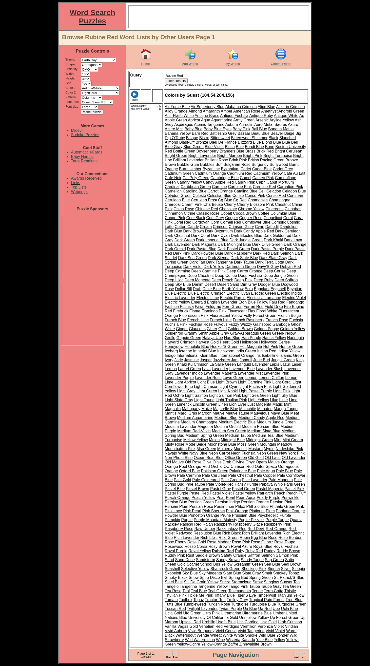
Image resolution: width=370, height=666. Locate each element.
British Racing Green (266, 160)
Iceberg (171, 351)
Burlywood (279, 164)
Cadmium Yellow (268, 173)
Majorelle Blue (225, 409)
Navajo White (176, 453)
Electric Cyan (238, 293)
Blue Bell (290, 142)
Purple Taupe (277, 520)
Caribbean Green (196, 187)
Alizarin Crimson (290, 107)
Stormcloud (242, 582)
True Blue (294, 600)
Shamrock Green (225, 569)
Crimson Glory (241, 227)
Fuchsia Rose (201, 324)
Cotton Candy (187, 227)
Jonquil (246, 360)
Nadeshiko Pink (289, 449)
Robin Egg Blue (253, 537)
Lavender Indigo (189, 373)
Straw (258, 582)
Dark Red (261, 253)
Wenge (203, 635)
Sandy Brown (228, 560)
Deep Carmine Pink (208, 271)
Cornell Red (230, 222)
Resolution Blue (207, 533)
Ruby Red (254, 551)
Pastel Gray (220, 489)
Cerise (238, 195)
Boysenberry (207, 151)
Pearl (230, 497)
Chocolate (228, 209)
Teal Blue (199, 591)
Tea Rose (173, 591)
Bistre (204, 138)
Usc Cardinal (248, 622)
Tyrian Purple (230, 609)
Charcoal (173, 204)
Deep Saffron (286, 280)
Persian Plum (176, 506)
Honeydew (174, 346)
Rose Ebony (175, 542)
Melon (214, 440)
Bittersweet (220, 138)
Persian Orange (255, 502)
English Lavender (222, 302)
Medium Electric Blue (236, 422)
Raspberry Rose (179, 529)
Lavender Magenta (220, 373)
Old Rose (193, 462)
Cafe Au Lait (294, 173)
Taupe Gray (271, 586)
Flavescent (237, 311)
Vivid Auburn (176, 631)
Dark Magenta (204, 244)
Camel (245, 178)
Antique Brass (207, 116)
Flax (251, 311)
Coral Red (182, 222)
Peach (279, 493)
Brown (170, 164)
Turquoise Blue (263, 604)
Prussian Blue (244, 515)
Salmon (268, 555)
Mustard (255, 449)
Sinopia (298, 569)
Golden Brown (240, 329)
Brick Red (264, 151)
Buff (218, 164)
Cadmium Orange (210, 173)
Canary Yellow (189, 182)
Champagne (279, 200)
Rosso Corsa (196, 546)
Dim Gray (248, 284)
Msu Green (206, 449)
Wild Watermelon (200, 640)
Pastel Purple (176, 493)
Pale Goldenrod (206, 480)
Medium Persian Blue (260, 426)
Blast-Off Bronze (193, 142)
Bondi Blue (254, 147)
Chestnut (283, 204)
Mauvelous (259, 413)
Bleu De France (223, 142)
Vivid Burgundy (201, 631)
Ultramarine (231, 613)
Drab (197, 289)
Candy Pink (245, 182)
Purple (187, 520)
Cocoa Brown (245, 213)
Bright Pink (252, 155)
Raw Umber (205, 529)
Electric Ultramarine (264, 298)
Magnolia (173, 409)
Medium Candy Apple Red (261, 418)
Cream (206, 227)
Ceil (261, 191)
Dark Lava (293, 240)
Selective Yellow (195, 569)
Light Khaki (228, 391)
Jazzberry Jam (225, 360)
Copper (231, 218)
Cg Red (240, 200)
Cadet (245, 169)
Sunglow (271, 582)
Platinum (257, 511)
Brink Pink (238, 160)
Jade (179, 360)
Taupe (254, 586)
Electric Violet (294, 298)
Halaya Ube (212, 338)
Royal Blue (262, 546)
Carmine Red (264, 187)
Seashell (172, 569)
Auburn (231, 124)
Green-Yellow (283, 333)
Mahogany (191, 409)
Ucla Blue (289, 609)
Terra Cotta (273, 591)
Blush (230, 147)
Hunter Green (291, 346)
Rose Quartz (262, 542)
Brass (250, 151)
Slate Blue (232, 573)
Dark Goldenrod (277, 235)
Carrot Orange (220, 191)
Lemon (251, 378)
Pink (300, 506)
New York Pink (292, 453)
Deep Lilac (174, 280)
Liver (242, 404)
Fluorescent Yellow (226, 315)
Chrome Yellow (251, 209)
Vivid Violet (275, 631)
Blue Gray (173, 147)
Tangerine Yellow (213, 586)
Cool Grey (215, 218)
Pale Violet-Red (220, 484)
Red (242, 529)
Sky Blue (190, 573)
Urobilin (208, 622)
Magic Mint (281, 404)
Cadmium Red (239, 173)
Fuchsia (296, 320)
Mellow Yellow (195, 440)
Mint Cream (293, 440)
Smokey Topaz (286, 573)
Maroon (205, 413)
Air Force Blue (177, 107)
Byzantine (211, 169)
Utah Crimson (290, 622)
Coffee (264, 213)
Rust (190, 555)
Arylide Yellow (282, 120)
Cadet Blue (262, 169)
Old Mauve (174, 462)
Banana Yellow (178, 133)
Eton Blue (246, 302)
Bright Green (176, 155)
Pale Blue (284, 471)
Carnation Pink (290, 187)
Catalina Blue (245, 191)
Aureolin (246, 124)
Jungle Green (283, 360)
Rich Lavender (186, 537)
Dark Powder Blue (207, 253)
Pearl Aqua (245, 497)
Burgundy (260, 164)
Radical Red (190, 524)
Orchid (216, 466)
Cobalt (226, 213)
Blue (277, 142)
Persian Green (201, 502)
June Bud (261, 360)
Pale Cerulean (214, 475)
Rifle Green (228, 537)
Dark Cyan (220, 235)
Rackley (172, 524)
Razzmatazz (227, 529)
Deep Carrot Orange (244, 271)
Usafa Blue (226, 622)
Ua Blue (250, 609)
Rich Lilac (208, 537)
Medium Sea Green (229, 431)
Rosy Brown (219, 546)
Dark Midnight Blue (234, 244)
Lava (206, 369)
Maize (206, 409)
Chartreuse (213, 204)
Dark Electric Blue (246, 235)
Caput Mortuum (280, 182)
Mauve (218, 413)
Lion (232, 404)
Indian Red (266, 351)
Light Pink (281, 391)
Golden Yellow (292, 329)
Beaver (277, 133)
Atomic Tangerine (209, 124)
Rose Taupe (284, 542)
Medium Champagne (199, 422)
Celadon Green (178, 195)
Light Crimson (206, 386)
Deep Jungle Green (280, 275)
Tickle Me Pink (200, 595)
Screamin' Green (248, 564)
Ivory (169, 360)
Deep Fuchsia (250, 275)
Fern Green (232, 306)
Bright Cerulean (288, 151)
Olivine (238, 462)
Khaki (182, 364)
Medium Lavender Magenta (189, 426)
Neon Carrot (219, 453)
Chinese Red (206, 209)
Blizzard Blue (249, 142)
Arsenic (262, 120)
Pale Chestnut (240, 475)
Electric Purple (233, 298)
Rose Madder (219, 542)
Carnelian (173, 191)
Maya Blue (280, 413)
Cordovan (201, 222)
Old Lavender (293, 458)
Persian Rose (201, 506)
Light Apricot (185, 382)
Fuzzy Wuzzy (240, 324)
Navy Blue (198, 453)
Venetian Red (211, 626)
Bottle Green (184, 151)
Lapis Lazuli (280, 364)
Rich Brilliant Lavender (261, 533)
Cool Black (195, 218)
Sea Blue (272, 564)
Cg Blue (225, 200)
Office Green (236, 458)
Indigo (170, 355)
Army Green (243, 120)
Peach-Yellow (203, 497)
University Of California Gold (213, 617)
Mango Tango (286, 409)
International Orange (236, 355)
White (228, 635)
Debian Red (290, 267)
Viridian (291, 626)
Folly (248, 315)
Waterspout (185, 635)
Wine (220, 640)
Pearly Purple (268, 497)
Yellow (279, 640)
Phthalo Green (282, 506)
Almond (195, 111)
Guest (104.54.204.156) (210, 95)
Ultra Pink (210, 613)
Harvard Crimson (180, 342)
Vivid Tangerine (251, 631)
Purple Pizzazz (251, 520)
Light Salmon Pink (225, 395)
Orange (287, 462)
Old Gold (256, 458)
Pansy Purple (246, 484)
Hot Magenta (250, 346)
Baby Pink (241, 129)
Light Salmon (196, 395)
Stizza (225, 582)
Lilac (274, 400)
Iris (258, 355)
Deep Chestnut (200, 275)
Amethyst (269, 111)
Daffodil (272, 227)
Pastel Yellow (244, 493)
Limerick (184, 404)
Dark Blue (173, 231)
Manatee (265, 409)
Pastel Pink (294, 489)
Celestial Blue (219, 195)
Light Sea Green (256, 395)
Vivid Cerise (225, 631)
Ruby (239, 551)
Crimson (220, 227)
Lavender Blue (242, 369)
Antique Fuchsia (234, 116)
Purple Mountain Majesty (215, 520)
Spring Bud (238, 577)
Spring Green (261, 577)
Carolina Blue (194, 191)
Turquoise (240, 604)
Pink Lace (173, 511)
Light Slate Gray (179, 400)
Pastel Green (243, 489)
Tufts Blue (173, 604)
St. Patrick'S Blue (289, 577)
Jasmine (191, 360)
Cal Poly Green (196, 178)
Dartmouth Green (240, 267)
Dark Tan (197, 262)
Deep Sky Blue (178, 284)
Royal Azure (241, 546)
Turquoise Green (291, 604)
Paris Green (294, 484)
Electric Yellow (177, 302)
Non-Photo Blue (179, 458)
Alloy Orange (176, 111)
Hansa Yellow (274, 338)
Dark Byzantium (219, 231)
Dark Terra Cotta (269, 262)
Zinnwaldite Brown (255, 644)
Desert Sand (228, 284)
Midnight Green (259, 440)
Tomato (171, 600)
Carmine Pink (240, 187)
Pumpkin (172, 520)
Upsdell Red (190, 622)
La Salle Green (223, 364)
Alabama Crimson (241, 107)
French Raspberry (248, 320)
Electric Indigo (289, 293)
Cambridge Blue (224, 178)
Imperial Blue (204, 351)
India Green (245, 351)
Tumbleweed (194, 604)
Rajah (207, 524)
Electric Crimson (211, 293)
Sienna (274, 569)
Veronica (265, 626)
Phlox (240, 506)
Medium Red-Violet (194, 431)
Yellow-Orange (214, 644)
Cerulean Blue (177, 200)
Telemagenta (239, 591)
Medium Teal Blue (267, 435)
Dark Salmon (282, 253)
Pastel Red (199, 493)
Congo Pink (175, 218)
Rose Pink (241, 542)
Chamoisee (258, 200)
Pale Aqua (266, 471)
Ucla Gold (173, 613)
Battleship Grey (223, 133)
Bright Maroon (229, 155)
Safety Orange (233, 555)
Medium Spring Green (204, 435)
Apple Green (176, 120)
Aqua (205, 120)
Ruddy (269, 551)
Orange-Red (199, 466)
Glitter (212, 329)
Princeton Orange (203, 515)
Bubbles (207, 164)
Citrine (189, 213)
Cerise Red (276, 195)
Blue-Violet (214, 147)
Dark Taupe (244, 262)
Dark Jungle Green (246, 240)
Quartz (296, 520)
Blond (267, 142)
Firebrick (180, 311)
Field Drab (274, 306)
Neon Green (267, 453)
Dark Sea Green (192, 258)
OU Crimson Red (239, 466)
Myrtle (269, 449)
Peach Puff (296, 493)
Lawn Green (233, 378)
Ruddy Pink (175, 555)
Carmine (219, 187)
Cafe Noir (173, 178)
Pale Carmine (189, 475)
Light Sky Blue (284, 395)
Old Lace (273, 458)
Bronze (292, 160)
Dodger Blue (269, 284)
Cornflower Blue (256, 222)
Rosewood (174, 546)
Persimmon (224, 506)
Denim (197, 284)
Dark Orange (295, 244)
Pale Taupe (195, 484)
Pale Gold (182, 480)
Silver (286, 569)
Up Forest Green (284, 617)
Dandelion (288, 227)
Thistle (290, 591)
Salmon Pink (287, 555)
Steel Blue (174, 582)
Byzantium (230, 169)
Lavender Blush (269, 369)
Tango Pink (238, 586)
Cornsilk (279, 222)
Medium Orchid (227, 426)
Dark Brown (193, 231)
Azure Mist (174, 129)
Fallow (262, 302)
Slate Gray (251, 573)
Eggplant (262, 289)
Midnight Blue (233, 440)
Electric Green (263, 293)
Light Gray (186, 391)
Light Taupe (204, 400)
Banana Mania (280, 129)
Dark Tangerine (219, 262)
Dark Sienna (219, 258)
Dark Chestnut (177, 235)
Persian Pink (281, 502)
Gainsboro (262, 324)
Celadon (273, 191)
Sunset (286, 582)
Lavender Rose (208, 378)
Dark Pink (181, 253)
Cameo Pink (263, 178)
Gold (222, 329)
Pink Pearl (192, 511)
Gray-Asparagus (244, 333)
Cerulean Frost (204, 200)
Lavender (220, 369)
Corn (215, 222)
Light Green (206, 391)
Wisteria (233, 640)
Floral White (266, 311)
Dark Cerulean (288, 231)
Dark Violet (193, 267)
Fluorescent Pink (193, 315)
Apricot (194, 120)
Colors (172, 95)
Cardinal (172, 187)
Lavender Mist (250, 373)
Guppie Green (188, 338)
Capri (261, 182)
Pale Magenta (280, 480)
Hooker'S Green (224, 346)
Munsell (240, 449)
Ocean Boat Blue (209, 458)
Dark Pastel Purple (267, 249)
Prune (225, 515)
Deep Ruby (263, 280)
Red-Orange (277, 529)
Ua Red (265, 609)
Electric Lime (207, 298)
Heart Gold (229, 342)
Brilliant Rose (216, 160)
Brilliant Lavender (188, 160)
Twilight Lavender (202, 609)
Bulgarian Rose (237, 164)
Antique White (286, 116)
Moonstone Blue (222, 444)
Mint (277, 440)
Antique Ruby (261, 116)
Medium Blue (225, 418)
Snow (193, 577)
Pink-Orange (237, 511)
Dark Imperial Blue (212, 240)
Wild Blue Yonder (273, 635)
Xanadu (248, 640)
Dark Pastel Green (233, 249)
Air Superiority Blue (207, 107)
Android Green (291, 111)
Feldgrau (213, 306)
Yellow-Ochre (188, 644)
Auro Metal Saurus (270, 124)
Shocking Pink (253, 569)
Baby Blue (194, 129)
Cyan (259, 227)
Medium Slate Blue (263, 431)
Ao (301, 116)
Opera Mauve (268, 462)
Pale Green (231, 480)
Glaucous (197, 329)
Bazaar (244, 133)
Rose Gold (196, 542)
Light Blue (206, 382)
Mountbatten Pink (180, 449)
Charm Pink (192, 204)
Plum (270, 511)
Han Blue (232, 338)
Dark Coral (200, 235)
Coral (288, 218)
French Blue (175, 320)
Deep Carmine (177, 271)
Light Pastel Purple (255, 391)
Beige (289, 133)
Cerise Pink (255, 195)
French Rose (277, 320)
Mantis (170, 413)
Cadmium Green (179, 173)
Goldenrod (174, 333)
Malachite (247, 409)
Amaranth (211, 111)
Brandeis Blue (232, 151)
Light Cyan (228, 386)
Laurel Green (189, 369)
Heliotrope (249, 342)
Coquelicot (273, 218)
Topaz (198, 600)
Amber (226, 111)
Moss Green (248, 444)
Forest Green (264, 315)
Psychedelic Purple (274, 515)
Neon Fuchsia (243, 453)
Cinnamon (174, 213)
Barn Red (200, 133)
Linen (223, 404)
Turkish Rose (218, 604)
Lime (283, 400)
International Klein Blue (197, 355)
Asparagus (183, 124)
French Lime (221, 320)
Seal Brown (291, 564)
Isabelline (270, 355)
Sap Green (274, 560)
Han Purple (251, 338)
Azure (293, 124)
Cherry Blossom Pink (255, 204)
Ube (276, 609)
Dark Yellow (214, 267)
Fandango (295, 302)
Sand (169, 560)
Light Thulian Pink (231, 400)
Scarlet (193, 564)
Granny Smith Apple (201, 333)
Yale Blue (264, 640)
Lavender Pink (276, 373)
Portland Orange (290, 511)
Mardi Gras (187, 413)
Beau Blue (260, 133)
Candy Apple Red (218, 182)
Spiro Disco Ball (214, 577)
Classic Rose (207, 213)
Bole (240, 147)
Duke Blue (211, 289)
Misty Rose (174, 444)
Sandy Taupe (252, 560)
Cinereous (275, 209)
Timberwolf (266, 595)
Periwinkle (290, 497)
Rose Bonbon (290, 537)
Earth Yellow (233, 289)
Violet (279, 626)
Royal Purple (176, 551)
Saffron (254, 555)
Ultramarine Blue (257, 613)
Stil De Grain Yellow (201, 582)
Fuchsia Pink (176, 324)
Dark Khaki (273, 240)
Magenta (263, 404)
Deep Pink (243, 280)
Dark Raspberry (238, 253)
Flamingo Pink (213, 311)
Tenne (257, 591)
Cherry (230, 204)
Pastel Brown (197, 489)
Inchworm (225, 351)
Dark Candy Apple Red (254, 231)
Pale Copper (265, 475)
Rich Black (231, 533)
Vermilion (248, 626)
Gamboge (281, 324)
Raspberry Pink (277, 524)
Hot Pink (270, 346)
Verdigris (231, 626)
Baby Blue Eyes (218, 129)
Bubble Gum (188, 164)
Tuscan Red (175, 609)
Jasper (206, 360)
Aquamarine (221, 120)
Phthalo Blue (257, 506)
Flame (194, 311)
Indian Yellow (288, 351)
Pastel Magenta (270, 489)
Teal (186, 591)
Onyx (250, 462)
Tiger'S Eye (246, 595)
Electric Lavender (180, 298)
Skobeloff (173, 573)
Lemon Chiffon (271, 378)
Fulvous (221, 324)
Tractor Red (215, 600)
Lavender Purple (179, 378)
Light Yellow (258, 400)
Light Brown (226, 382)
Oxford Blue (189, 471)
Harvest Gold (207, 342)
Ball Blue (259, 129)
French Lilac (198, 320)
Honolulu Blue (197, 346)
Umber (279, 613)
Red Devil (256, 529)
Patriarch (265, 493)
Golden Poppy (266, 329)
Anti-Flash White (179, 116)
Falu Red (277, 302)
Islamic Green (292, 355)
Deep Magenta (198, 280)
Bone (269, 147)
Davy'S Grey (268, 267)
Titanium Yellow (291, 595)
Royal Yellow (200, 551)
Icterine (185, 351)
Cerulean (295, 195)
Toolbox (185, 600)
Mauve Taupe (237, 413)
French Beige (289, 315)
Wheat (216, 635)
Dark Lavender (178, 244)
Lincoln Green (205, 404)
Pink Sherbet (213, 511)
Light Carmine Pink (254, 382)
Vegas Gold (187, 626)
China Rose (184, 209)
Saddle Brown (207, 555)
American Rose (246, 111)
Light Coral (281, 382)
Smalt (267, 573)
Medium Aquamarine (195, 418)
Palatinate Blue (242, 471)
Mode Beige (195, 444)
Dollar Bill (183, 289)
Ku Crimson (198, 364)
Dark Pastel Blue (201, 249)
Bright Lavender (202, 155)
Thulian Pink (176, 595)
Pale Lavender (254, 480)
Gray (224, 333)
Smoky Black (176, 577)
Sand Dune (185, 560)
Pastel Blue (175, 489)
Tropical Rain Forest (266, 600)
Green (265, 333)
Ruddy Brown (288, 551)
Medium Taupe (238, 435)
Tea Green (291, 586)
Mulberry (225, 449)
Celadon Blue (294, 191)
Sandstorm (205, 560)
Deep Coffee (226, 275)
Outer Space (266, 466)
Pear (220, 497)
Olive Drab (222, 462)
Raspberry (223, 524)
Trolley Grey (237, 600)
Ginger (182, 329)
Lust (251, 404)
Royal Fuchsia (285, 546)
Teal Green (217, 591)
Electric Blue (185, 293)
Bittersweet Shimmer (249, 138)
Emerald (198, 302)
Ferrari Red (254, 306)
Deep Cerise (275, 271)
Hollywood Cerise (274, 342)
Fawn (199, 306)
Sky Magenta (210, 573)
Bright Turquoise (277, 155)
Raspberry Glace (248, 524)
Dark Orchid (175, 249)
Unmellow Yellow (254, 617)
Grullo (170, 338)
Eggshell (278, 289)
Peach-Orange (178, 497)
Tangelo (172, 586)
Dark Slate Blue (244, 258)
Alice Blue (266, 107)
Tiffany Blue (224, 595)
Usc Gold (268, 622)
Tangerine (188, 586)
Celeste (199, 195)
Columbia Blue (283, 213)
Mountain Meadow (276, 444)
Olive (206, 462)
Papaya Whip (271, 484)
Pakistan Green (214, 471)
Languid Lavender (253, 364)
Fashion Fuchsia (179, 306)
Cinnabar (293, 209)
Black (273, 138)
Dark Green (185, 240)
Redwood (184, 533)
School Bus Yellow (216, 564)
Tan (296, 582)
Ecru (249, 289)
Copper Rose (250, 218)
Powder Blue (176, 515)
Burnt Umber (190, 169)
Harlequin (295, 338)
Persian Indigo (227, 502)
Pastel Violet (221, 493)
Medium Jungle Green (276, 422)
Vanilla (170, 626)
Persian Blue (176, 502)
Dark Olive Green (267, 244)
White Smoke (245, 635)
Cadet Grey (283, 169)
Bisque (192, 138)
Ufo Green (192, 613)
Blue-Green (193, 147)
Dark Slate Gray (273, 258)
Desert (210, 284)
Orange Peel (176, 466)
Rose (272, 537)
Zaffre (233, 644)
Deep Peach (222, 280)
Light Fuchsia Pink (255, 386)
